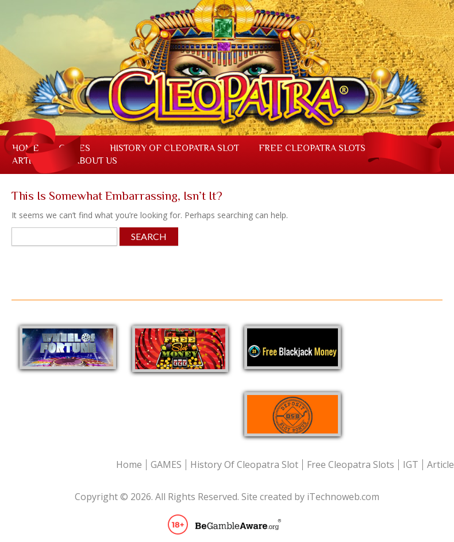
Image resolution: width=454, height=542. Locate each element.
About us (95, 161)
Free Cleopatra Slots (312, 148)
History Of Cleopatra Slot (174, 148)
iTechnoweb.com (343, 496)
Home (129, 464)
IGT (410, 464)
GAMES (166, 464)
